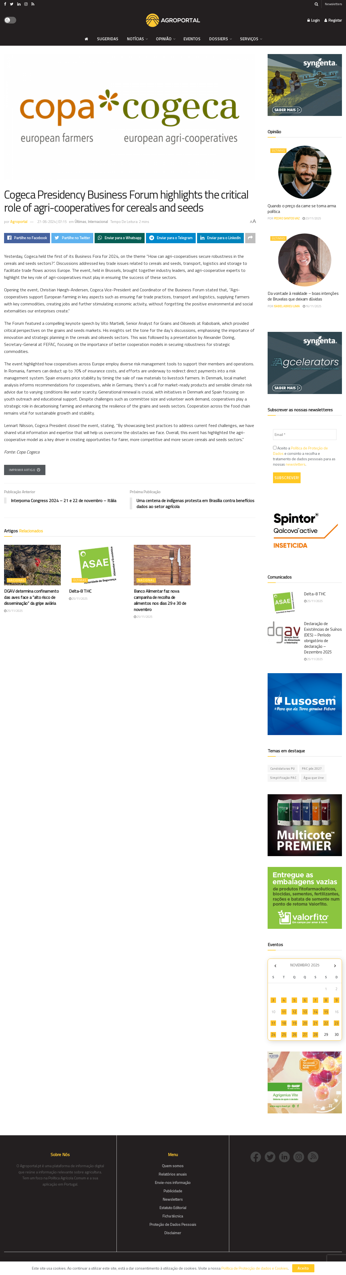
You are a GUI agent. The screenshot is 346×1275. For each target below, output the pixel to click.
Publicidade (173, 1191)
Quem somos (173, 1166)
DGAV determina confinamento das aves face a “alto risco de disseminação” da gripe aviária (31, 597)
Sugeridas (107, 39)
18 (284, 1023)
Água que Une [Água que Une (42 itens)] (314, 778)
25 (284, 1034)
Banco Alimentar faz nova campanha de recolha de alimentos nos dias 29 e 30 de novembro (160, 600)
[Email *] (305, 434)
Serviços (249, 39)
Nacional (16, 580)
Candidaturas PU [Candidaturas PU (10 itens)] (282, 768)
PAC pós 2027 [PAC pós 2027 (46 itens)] (312, 768)
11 (284, 1011)
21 (315, 1023)
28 (315, 1034)
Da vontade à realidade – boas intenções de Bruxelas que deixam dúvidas (303, 296)
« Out (275, 965)
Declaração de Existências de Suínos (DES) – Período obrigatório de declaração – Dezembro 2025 (323, 637)
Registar (333, 20)
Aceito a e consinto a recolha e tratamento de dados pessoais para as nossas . (304, 456)
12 (294, 1011)
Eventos (192, 39)
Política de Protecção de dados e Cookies (254, 1268)
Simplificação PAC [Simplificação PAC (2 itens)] (283, 778)
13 (305, 1011)
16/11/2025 (312, 306)
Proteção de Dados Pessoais (172, 1224)
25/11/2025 (13, 611)
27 (305, 1034)
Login (313, 20)
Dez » (335, 965)
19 (294, 1023)
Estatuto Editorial (172, 1207)
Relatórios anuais (173, 1174)
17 (273, 1023)
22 (326, 1023)
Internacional (98, 221)
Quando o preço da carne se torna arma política (302, 208)
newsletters (295, 464)
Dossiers (218, 39)
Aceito (303, 1268)
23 (336, 1023)
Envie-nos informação (173, 1182)
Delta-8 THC (80, 591)
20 (305, 1023)
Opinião (164, 39)
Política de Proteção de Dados (300, 450)
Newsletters (333, 3)
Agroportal (18, 221)
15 (326, 1011)
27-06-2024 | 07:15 (51, 221)
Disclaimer (172, 1233)
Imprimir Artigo (25, 470)
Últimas (80, 221)
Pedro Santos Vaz (287, 218)
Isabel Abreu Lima (287, 306)
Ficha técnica (172, 1216)
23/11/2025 (311, 218)
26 (294, 1034)
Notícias (135, 39)
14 (315, 1011)
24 (273, 1034)
